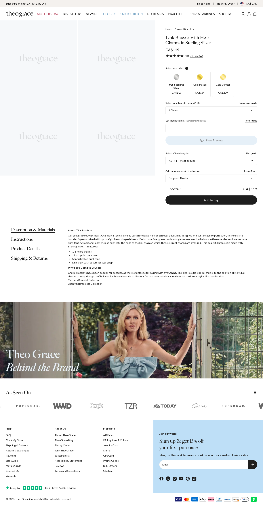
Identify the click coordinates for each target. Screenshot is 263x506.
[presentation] (131, 340)
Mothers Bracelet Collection (84, 280)
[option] (176, 84)
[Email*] (203, 464)
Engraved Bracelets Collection (85, 283)
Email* (165, 464)
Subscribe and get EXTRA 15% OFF (26, 3)
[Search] (243, 14)
